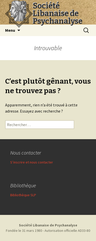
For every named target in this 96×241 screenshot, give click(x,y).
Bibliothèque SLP (23, 195)
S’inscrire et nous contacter (31, 162)
